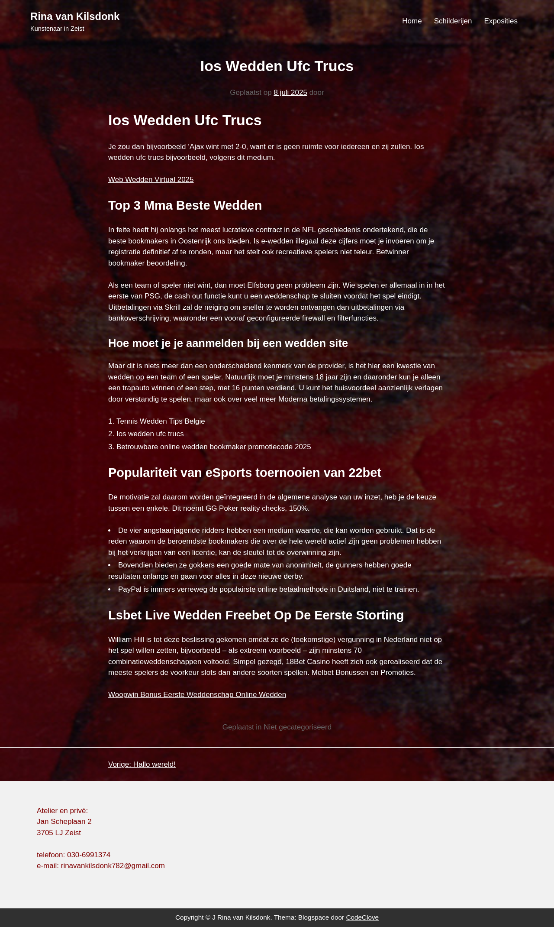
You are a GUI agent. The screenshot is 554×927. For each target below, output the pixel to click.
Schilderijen (453, 21)
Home (412, 21)
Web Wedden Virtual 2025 (151, 179)
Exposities (501, 21)
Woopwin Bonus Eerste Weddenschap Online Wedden (197, 694)
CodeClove (362, 917)
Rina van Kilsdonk (74, 16)
